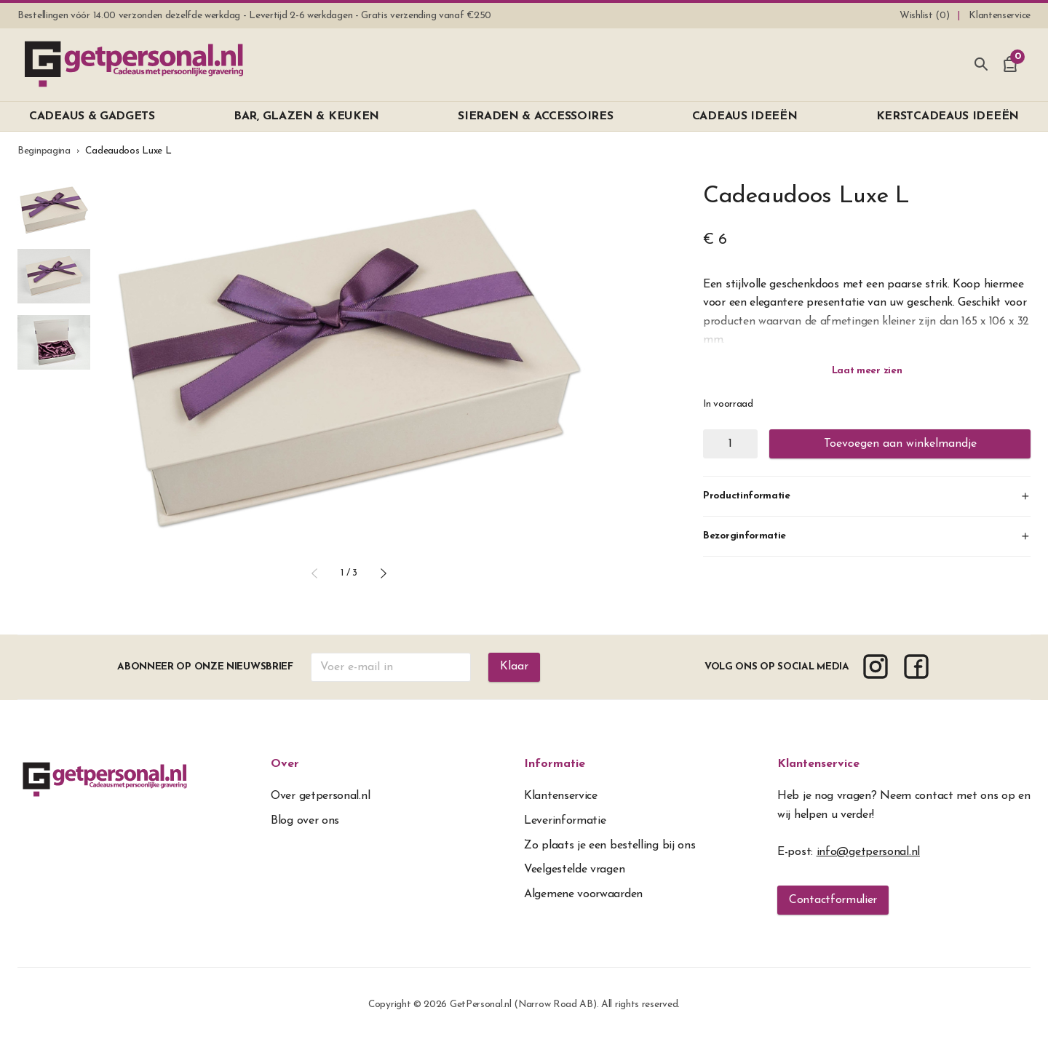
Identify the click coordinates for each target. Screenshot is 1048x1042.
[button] (314, 573)
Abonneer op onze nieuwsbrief (205, 667)
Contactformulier (833, 900)
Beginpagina (44, 151)
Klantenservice (818, 764)
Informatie (554, 764)
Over (285, 764)
